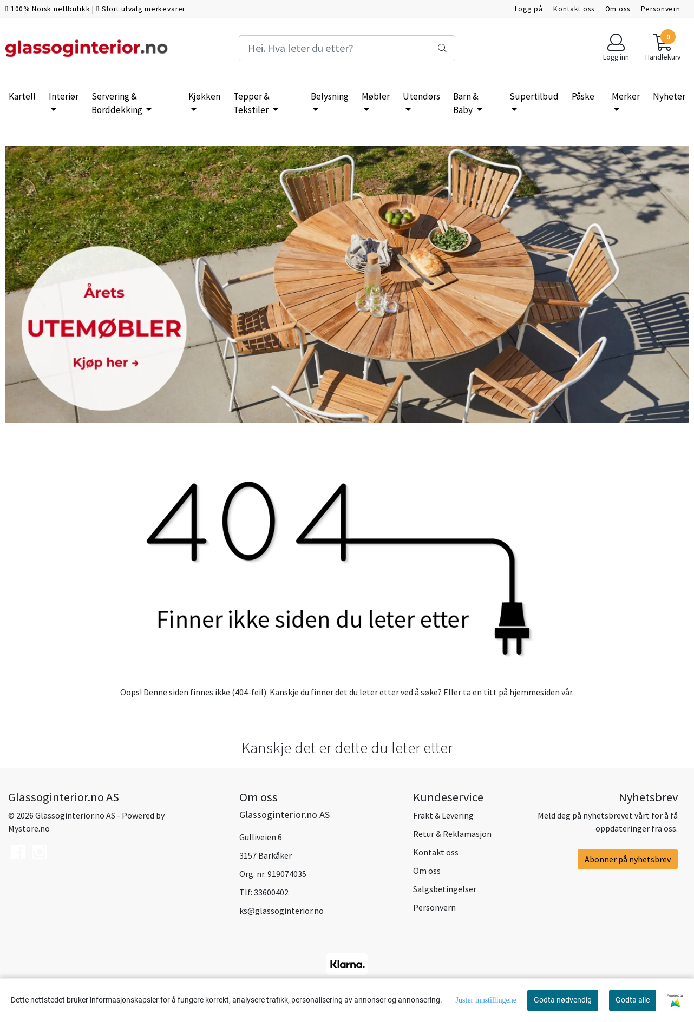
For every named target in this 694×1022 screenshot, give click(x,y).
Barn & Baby (466, 103)
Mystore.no (29, 828)
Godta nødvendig (563, 999)
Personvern (661, 9)
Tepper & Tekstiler (251, 103)
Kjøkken (204, 96)
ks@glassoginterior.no (281, 910)
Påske (583, 96)
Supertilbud (534, 96)
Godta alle (633, 999)
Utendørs (421, 96)
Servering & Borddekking (117, 103)
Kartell (22, 96)
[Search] (347, 48)
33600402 (271, 892)
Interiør (63, 96)
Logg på (529, 9)
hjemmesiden (534, 692)
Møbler (376, 96)
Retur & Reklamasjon (452, 833)
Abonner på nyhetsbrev (628, 859)
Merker (626, 96)
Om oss (617, 9)
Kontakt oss (573, 9)
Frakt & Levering (443, 815)
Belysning (330, 96)
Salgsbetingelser (444, 888)
